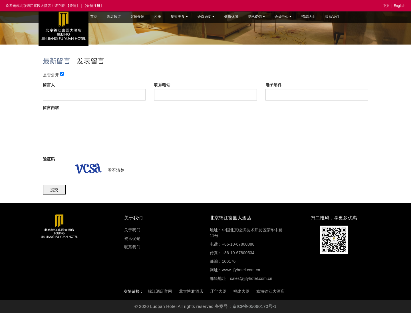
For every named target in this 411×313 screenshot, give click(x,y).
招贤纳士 (308, 17)
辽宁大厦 (218, 291)
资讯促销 (256, 17)
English (399, 6)
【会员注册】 (93, 6)
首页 (93, 17)
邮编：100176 (222, 261)
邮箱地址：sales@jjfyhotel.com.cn (241, 278)
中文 (386, 6)
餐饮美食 (179, 17)
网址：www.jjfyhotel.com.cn (235, 270)
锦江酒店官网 (160, 291)
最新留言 (56, 61)
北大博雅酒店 (191, 291)
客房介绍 (137, 17)
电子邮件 (273, 85)
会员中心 (283, 17)
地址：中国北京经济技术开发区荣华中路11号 (246, 233)
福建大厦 (241, 291)
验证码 (49, 159)
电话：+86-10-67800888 (232, 244)
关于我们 (132, 230)
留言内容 (51, 107)
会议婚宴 (206, 17)
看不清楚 (116, 170)
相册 (157, 17)
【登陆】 (73, 6)
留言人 (49, 85)
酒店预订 (114, 17)
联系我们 (332, 17)
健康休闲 (231, 17)
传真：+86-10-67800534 (232, 252)
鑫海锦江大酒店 (270, 291)
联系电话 (162, 85)
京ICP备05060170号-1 (254, 306)
